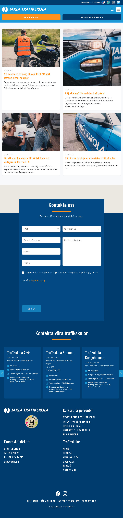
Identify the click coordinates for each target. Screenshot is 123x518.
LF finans (32, 501)
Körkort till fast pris (76, 430)
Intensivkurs (11, 453)
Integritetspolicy (37, 280)
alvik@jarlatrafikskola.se (18, 370)
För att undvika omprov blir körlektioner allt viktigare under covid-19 (26, 160)
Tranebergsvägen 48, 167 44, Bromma (24, 374)
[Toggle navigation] (118, 9)
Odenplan (68, 461)
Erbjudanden (70, 434)
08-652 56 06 (91, 371)
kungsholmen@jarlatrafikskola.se (99, 375)
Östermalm (69, 470)
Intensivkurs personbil (77, 421)
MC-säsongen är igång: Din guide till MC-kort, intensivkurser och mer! (27, 76)
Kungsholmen (70, 457)
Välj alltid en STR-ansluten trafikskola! (85, 93)
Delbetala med (93, 2)
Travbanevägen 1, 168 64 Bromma (61, 383)
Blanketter (89, 501)
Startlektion (12, 448)
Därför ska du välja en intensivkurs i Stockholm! (90, 158)
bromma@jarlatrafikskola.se (58, 379)
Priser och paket (73, 425)
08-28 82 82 (52, 375)
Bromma (67, 453)
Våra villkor (48, 501)
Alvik (66, 448)
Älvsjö (67, 465)
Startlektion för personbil (79, 417)
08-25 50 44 (13, 366)
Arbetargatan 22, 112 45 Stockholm (101, 379)
